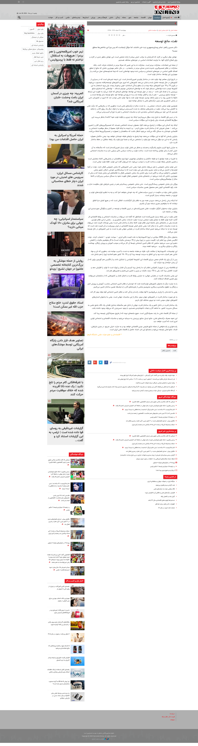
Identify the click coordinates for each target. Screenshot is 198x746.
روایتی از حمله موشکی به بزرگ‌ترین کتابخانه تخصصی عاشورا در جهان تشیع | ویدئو (66, 265)
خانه (177, 17)
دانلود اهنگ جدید (37, 53)
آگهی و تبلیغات (146, 2)
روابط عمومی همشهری (122, 2)
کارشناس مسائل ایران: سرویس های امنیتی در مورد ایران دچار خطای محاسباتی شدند (66, 179)
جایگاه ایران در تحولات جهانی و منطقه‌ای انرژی (160, 481)
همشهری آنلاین (167, 9)
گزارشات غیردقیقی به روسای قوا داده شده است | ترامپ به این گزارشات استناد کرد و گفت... (66, 434)
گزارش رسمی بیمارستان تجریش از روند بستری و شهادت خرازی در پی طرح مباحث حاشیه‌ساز (145, 455)
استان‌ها (86, 17)
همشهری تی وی (135, 2)
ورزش (93, 17)
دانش (111, 17)
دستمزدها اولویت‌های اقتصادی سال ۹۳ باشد (160, 500)
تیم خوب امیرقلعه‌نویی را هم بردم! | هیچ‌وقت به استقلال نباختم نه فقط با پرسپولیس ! (65, 55)
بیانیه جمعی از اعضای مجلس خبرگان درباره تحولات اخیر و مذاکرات (153, 383)
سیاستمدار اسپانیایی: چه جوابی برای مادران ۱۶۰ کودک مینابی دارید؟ (66, 223)
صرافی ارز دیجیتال (37, 37)
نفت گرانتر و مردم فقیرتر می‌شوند (164, 485)
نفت (174, 350)
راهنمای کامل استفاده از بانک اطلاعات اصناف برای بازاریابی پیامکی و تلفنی (60, 675)
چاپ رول (40, 33)
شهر (129, 17)
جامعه (136, 17)
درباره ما (172, 717)
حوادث (50, 17)
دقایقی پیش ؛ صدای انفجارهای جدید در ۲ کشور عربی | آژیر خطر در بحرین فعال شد (148, 421)
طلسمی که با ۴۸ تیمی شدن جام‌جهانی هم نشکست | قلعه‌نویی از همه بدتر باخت (148, 413)
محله (124, 17)
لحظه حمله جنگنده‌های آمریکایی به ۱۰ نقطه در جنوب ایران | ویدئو (153, 459)
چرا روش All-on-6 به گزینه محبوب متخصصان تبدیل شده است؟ (60, 687)
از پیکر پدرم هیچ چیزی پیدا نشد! (164, 470)
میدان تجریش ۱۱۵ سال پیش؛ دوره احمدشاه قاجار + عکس (60, 571)
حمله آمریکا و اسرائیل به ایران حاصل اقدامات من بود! (66, 137)
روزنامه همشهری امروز (174, 2)
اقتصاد (143, 17)
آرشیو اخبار (166, 17)
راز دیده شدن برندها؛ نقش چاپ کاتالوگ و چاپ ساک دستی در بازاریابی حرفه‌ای (59, 698)
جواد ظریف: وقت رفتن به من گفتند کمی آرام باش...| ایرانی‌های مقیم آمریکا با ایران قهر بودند (144, 375)
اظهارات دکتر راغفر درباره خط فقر (164, 504)
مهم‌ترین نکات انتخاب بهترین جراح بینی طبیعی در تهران (60, 602)
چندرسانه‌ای (76, 17)
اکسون (32, 29)
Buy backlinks (29, 33)
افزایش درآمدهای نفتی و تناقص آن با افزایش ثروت (158, 493)
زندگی (118, 17)
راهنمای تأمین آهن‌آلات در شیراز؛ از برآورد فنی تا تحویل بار (59, 590)
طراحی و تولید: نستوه (100, 742)
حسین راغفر (166, 350)
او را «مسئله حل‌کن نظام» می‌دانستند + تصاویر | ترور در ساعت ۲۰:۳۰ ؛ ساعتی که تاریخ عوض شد (143, 379)
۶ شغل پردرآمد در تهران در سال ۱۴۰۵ (59, 638)
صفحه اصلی (173, 30)
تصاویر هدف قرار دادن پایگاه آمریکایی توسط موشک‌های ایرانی (66, 344)
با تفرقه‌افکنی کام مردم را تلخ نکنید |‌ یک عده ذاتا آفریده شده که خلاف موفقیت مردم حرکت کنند (66, 388)
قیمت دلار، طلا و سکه (167, 720)
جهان (150, 17)
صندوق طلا (39, 41)
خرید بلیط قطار (38, 57)
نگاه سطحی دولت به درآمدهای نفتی (163, 489)
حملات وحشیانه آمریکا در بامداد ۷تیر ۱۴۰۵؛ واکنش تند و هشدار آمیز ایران (151, 424)
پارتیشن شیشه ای (37, 45)
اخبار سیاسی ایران (163, 30)
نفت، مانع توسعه (166, 41)
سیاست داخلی (152, 30)
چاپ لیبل (40, 29)
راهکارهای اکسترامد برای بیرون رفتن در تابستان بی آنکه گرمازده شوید (59, 627)
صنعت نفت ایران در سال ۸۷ (165, 508)
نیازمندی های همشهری (159, 2)
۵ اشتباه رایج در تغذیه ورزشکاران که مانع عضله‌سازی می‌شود (59, 650)
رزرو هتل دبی (38, 61)
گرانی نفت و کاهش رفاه (167, 496)
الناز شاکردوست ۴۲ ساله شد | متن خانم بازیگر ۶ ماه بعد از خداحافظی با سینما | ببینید (147, 409)
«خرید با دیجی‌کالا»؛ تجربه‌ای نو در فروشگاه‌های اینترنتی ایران (59, 614)
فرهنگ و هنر (102, 17)
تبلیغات (172, 723)
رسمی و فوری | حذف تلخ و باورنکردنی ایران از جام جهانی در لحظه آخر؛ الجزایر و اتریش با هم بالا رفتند (142, 405)
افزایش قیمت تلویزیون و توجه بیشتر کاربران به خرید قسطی (60, 662)
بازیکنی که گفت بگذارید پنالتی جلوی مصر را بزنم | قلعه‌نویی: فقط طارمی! (151, 402)
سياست (157, 17)
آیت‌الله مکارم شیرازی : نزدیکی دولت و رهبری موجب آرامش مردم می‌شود (151, 390)
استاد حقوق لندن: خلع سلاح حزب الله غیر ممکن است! (66, 304)
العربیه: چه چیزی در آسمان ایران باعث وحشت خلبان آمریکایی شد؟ (67, 97)
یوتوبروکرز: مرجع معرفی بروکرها (33, 49)
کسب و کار (59, 17)
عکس (68, 17)
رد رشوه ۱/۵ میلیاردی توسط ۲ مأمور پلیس (161, 417)
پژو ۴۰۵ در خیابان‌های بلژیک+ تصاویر (163, 462)
